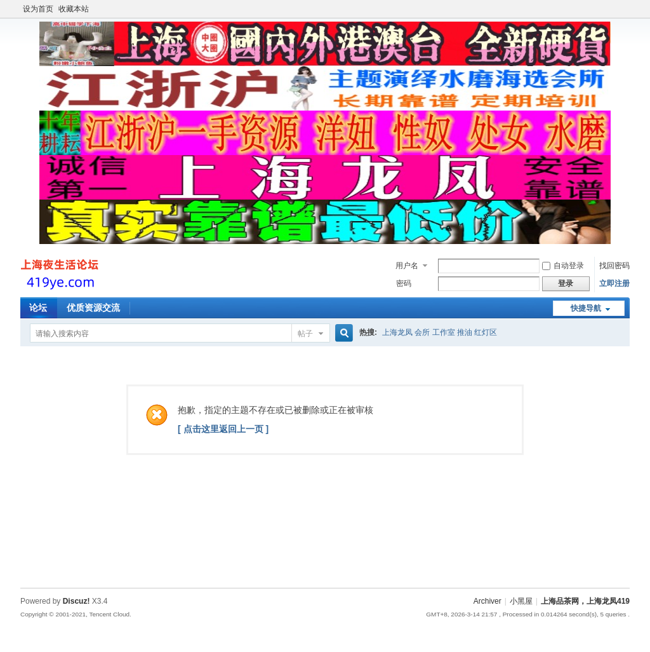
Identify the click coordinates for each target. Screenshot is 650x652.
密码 (403, 283)
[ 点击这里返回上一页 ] (223, 429)
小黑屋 (521, 601)
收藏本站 (73, 8)
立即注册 (614, 283)
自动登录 (563, 265)
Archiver (487, 601)
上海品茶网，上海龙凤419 (585, 601)
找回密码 (614, 265)
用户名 (406, 265)
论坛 (38, 307)
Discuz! (76, 601)
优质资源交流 (93, 307)
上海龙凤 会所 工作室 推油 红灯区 (439, 332)
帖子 (305, 333)
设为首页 (38, 8)
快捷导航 (586, 308)
